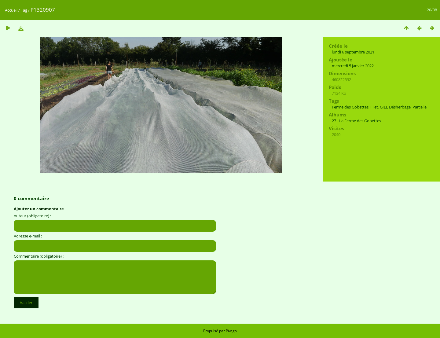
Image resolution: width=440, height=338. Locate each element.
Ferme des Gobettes (350, 107)
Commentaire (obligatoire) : (39, 256)
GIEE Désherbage (395, 107)
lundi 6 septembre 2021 (353, 52)
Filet (374, 107)
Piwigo (231, 330)
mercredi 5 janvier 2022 (353, 65)
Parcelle (420, 107)
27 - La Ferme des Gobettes (356, 120)
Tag (24, 10)
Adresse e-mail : (28, 236)
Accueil (11, 10)
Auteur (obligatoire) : (32, 216)
